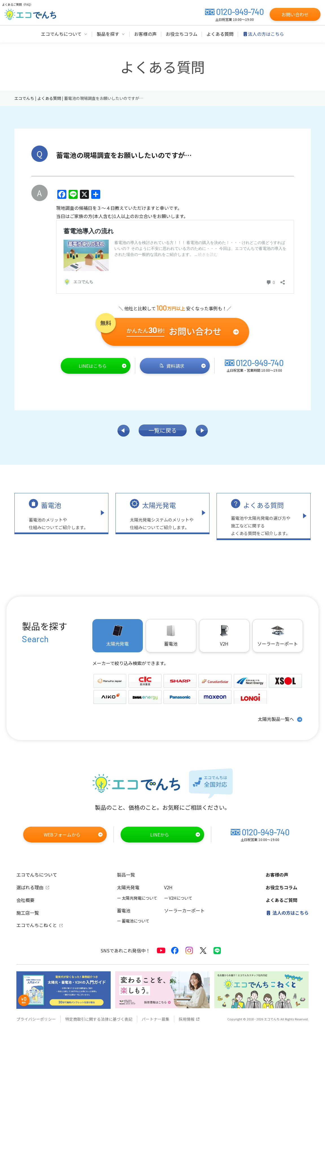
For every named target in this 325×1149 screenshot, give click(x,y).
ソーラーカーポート (277, 635)
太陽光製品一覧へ (280, 719)
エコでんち (24, 98)
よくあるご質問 (281, 900)
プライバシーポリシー (36, 1019)
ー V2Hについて (178, 898)
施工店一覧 (27, 912)
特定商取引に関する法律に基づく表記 (98, 1019)
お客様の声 (277, 874)
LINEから (175, 834)
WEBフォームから (73, 834)
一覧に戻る (163, 430)
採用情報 (189, 1019)
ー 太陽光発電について (137, 898)
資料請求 (183, 365)
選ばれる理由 (32, 887)
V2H (224, 635)
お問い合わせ (295, 14)
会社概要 (25, 900)
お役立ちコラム (281, 887)
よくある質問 (263, 505)
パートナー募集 (155, 1019)
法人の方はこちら (287, 912)
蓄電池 (51, 505)
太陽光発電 (159, 505)
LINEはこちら (103, 365)
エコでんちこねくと (39, 925)
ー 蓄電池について (133, 921)
